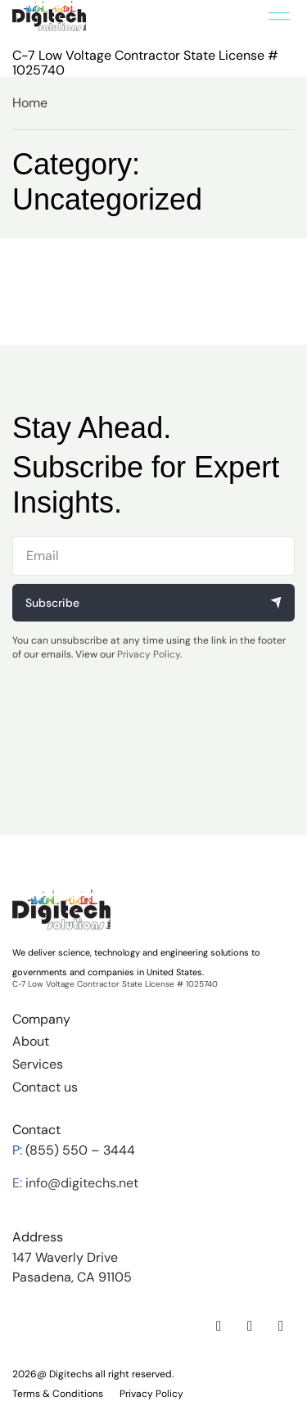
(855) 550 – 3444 (80, 1150)
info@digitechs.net (81, 1182)
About (30, 1041)
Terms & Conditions (57, 1393)
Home (29, 102)
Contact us (45, 1087)
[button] (279, 16)
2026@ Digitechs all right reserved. (93, 1374)
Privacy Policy (148, 654)
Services (37, 1064)
